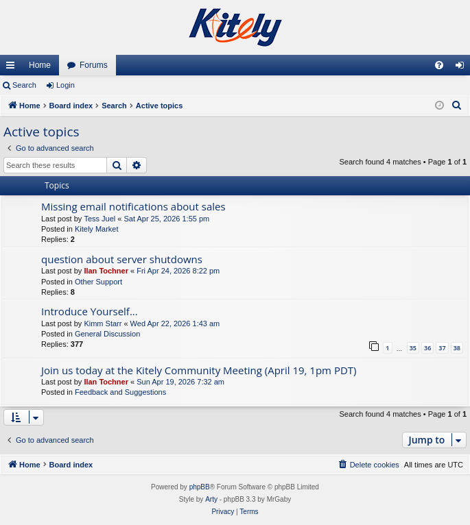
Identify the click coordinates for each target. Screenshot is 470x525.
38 (457, 347)
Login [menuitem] (463, 67)
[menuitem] (439, 65)
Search (24, 85)
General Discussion (107, 334)
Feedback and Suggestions (120, 392)
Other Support (98, 282)
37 (441, 347)
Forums (94, 65)
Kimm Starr (102, 323)
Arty (211, 499)
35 (413, 347)
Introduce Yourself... (89, 311)
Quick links (13, 67)
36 (427, 347)
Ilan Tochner (106, 271)
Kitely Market (97, 229)
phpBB (199, 487)
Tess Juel (99, 219)
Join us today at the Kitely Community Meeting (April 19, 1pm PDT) (199, 370)
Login (65, 85)
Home (40, 65)
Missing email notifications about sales (133, 206)
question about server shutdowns (121, 259)
